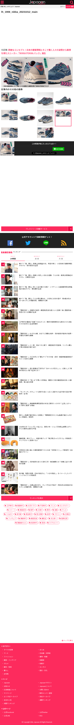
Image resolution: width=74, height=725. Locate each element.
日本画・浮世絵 (45, 653)
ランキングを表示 (36, 498)
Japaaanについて (46, 686)
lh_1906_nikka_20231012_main (19, 11)
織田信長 (34, 518)
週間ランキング (45, 700)
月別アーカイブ (45, 696)
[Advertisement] (18, 30)
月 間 (61, 257)
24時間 (13, 257)
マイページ (8, 693)
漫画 (56, 510)
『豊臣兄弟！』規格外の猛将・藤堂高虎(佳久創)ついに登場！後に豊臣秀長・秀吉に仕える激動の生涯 (46, 311)
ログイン (62, 6)
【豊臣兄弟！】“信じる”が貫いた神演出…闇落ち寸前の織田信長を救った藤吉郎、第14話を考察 (45, 381)
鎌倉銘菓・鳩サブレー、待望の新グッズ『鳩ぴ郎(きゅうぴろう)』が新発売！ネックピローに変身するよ (46, 439)
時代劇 (19, 514)
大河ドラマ (32, 505)
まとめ (42, 650)
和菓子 (42, 663)
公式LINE (46, 243)
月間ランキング (9, 703)
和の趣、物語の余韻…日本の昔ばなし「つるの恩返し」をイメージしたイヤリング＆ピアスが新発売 (45, 474)
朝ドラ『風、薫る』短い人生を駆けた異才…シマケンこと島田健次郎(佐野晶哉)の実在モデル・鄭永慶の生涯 (45, 288)
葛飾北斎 (64, 518)
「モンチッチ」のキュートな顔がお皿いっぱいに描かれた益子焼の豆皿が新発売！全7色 (45, 393)
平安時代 (43, 505)
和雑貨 (42, 660)
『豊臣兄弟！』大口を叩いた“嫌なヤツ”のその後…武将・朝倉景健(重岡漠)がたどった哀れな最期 (46, 358)
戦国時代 (20, 505)
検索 (71, 2)
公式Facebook (10, 243)
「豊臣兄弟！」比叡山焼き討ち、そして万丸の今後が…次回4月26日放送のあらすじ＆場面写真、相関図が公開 (46, 486)
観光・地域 (8, 667)
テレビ (64, 510)
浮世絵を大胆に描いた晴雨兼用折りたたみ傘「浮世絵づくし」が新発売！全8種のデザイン (46, 451)
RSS (63, 243)
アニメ (53, 505)
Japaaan (37, 2)
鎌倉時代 (23, 518)
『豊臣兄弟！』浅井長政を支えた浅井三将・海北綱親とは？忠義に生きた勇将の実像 (45, 463)
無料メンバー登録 (46, 693)
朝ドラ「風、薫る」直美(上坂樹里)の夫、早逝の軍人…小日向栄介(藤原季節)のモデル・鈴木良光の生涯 (45, 264)
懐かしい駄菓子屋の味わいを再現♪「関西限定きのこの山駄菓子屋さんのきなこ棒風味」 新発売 (45, 416)
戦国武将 (23, 510)
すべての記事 (8, 650)
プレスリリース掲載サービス (36, 228)
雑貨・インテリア (10, 660)
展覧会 (44, 518)
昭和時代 (34, 523)
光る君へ (54, 518)
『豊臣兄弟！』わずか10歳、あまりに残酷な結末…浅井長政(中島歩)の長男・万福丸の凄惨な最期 (46, 334)
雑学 (31, 510)
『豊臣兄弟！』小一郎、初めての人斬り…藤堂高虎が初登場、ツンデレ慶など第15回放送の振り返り (45, 346)
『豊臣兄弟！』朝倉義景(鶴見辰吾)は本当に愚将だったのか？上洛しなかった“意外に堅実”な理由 (45, 404)
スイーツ (12, 510)
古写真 (6, 674)
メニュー (2, 2)
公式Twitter (28, 243)
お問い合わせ (44, 689)
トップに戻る (67, 640)
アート (6, 653)
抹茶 (48, 514)
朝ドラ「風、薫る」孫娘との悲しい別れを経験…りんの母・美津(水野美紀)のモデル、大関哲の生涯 (46, 276)
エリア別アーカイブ (11, 696)
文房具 (67, 514)
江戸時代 (10, 505)
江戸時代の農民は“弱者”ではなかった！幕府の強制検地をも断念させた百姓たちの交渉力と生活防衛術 (45, 323)
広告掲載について (10, 689)
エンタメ (43, 667)
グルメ (6, 663)
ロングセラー (64, 505)
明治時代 (29, 514)
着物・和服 (43, 656)
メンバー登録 (69, 6)
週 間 (37, 257)
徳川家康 (39, 514)
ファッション (8, 656)
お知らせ (7, 686)
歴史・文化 (43, 670)
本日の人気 (8, 700)
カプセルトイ (54, 523)
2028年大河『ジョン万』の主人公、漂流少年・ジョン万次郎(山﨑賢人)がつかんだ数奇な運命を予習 (45, 428)
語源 (43, 523)
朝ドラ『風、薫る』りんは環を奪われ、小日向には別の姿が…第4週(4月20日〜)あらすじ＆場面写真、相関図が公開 (45, 299)
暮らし (6, 670)
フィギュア (12, 518)
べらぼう (9, 514)
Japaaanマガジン (46, 682)
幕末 (48, 510)
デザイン (57, 514)
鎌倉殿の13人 (22, 523)
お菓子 (40, 510)
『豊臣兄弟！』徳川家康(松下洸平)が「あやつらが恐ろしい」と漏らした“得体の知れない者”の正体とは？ (45, 369)
